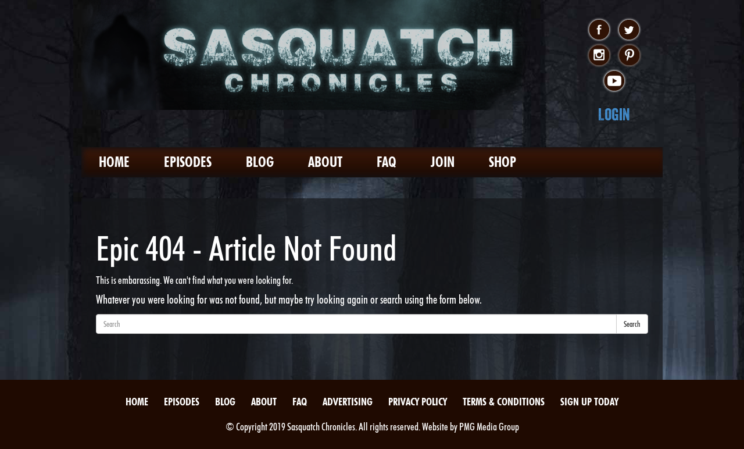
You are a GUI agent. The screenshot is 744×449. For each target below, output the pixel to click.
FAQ (386, 162)
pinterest (629, 56)
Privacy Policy (417, 401)
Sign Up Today (589, 401)
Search (632, 324)
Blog (260, 162)
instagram (598, 56)
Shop (502, 162)
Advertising (348, 401)
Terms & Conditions (504, 401)
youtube (614, 81)
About (325, 162)
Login (614, 114)
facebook (598, 30)
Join (443, 162)
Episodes (188, 162)
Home (114, 162)
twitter (629, 30)
